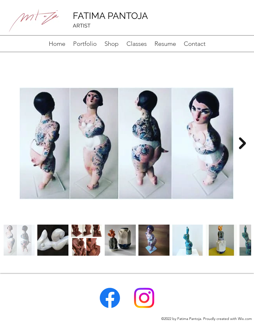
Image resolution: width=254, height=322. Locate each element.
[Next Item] (242, 143)
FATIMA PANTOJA (110, 15)
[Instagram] (144, 297)
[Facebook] (109, 297)
